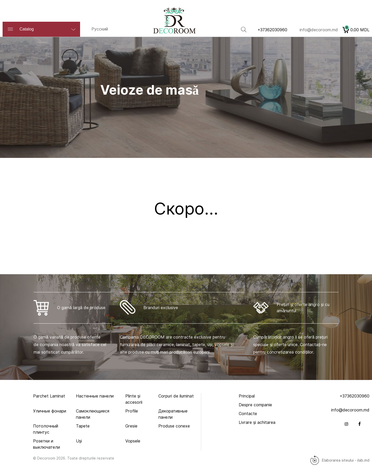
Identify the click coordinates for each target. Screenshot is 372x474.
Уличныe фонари (49, 411)
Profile (131, 411)
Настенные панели (95, 396)
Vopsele (132, 441)
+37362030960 (272, 29)
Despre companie (255, 404)
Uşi (79, 441)
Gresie (131, 426)
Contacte (248, 413)
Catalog (43, 29)
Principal (247, 396)
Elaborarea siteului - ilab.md (339, 460)
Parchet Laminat (49, 396)
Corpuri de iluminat (176, 396)
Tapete (83, 426)
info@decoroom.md (319, 29)
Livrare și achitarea (257, 422)
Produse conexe (174, 426)
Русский (99, 29)
